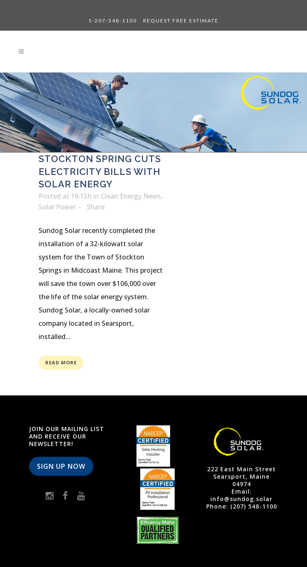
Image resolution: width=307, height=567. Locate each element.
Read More (61, 362)
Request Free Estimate (181, 20)
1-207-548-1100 (112, 20)
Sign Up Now (61, 466)
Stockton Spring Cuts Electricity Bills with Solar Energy (100, 171)
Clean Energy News (131, 196)
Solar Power (57, 206)
